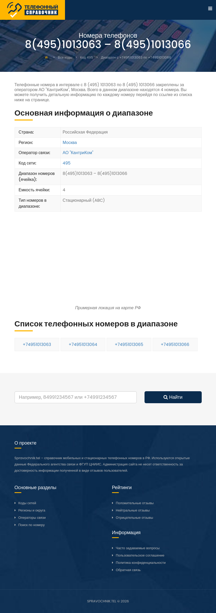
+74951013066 (175, 344)
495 (66, 163)
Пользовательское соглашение (140, 555)
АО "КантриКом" (78, 153)
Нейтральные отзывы (133, 510)
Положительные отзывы (135, 503)
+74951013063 (37, 344)
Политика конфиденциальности (141, 562)
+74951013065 (129, 344)
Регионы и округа (31, 510)
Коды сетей (27, 503)
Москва (70, 143)
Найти (172, 397)
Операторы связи (32, 517)
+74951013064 (83, 344)
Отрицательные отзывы (134, 517)
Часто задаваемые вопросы (138, 548)
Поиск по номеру (31, 524)
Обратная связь (128, 569)
